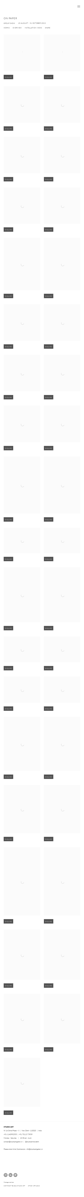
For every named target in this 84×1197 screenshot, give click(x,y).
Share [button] (47, 28)
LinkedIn (10, 1175)
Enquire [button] (8, 81)
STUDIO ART (22, 6)
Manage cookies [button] (9, 1182)
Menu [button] (78, 6)
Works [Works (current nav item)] (7, 28)
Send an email (15, 1175)
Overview (17, 28)
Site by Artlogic (34, 1185)
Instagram (6, 1175)
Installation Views (33, 28)
